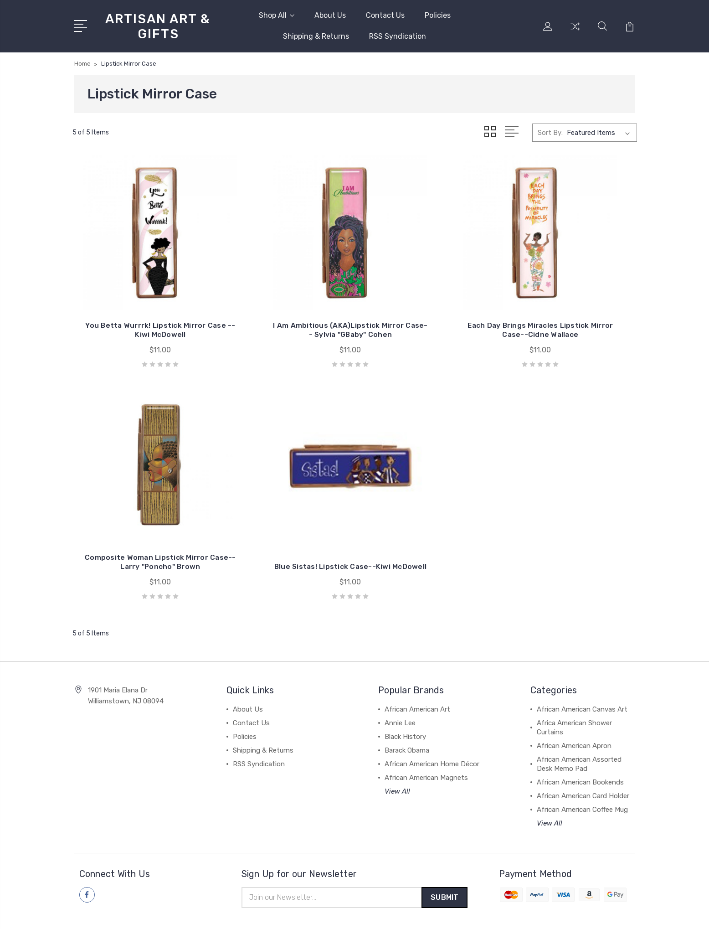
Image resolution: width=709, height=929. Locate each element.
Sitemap (262, 913)
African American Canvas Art (582, 672)
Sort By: (550, 133)
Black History (405, 699)
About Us (330, 15)
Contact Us (385, 15)
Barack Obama (407, 713)
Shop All (276, 15)
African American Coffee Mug (582, 772)
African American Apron (574, 708)
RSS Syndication (397, 36)
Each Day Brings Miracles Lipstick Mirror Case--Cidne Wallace (426, 311)
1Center (623, 913)
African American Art (417, 672)
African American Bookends (580, 745)
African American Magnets (426, 740)
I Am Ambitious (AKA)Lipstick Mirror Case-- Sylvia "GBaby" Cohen (282, 311)
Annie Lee (400, 685)
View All (397, 754)
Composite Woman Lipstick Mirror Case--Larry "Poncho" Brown (571, 311)
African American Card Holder (583, 758)
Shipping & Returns (316, 36)
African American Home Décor (432, 727)
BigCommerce (220, 913)
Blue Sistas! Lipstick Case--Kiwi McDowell (138, 524)
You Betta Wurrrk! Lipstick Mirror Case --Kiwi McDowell (137, 316)
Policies (438, 15)
